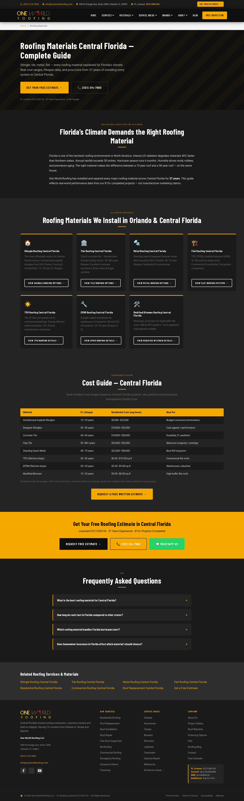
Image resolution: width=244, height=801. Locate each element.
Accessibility (207, 795)
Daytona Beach (152, 758)
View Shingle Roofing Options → (46, 283)
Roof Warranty (195, 729)
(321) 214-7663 (28, 756)
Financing (105, 770)
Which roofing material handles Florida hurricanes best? (122, 629)
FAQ (190, 741)
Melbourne (149, 764)
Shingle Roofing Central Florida (41, 251)
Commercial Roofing (110, 752)
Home (93, 15)
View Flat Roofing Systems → (211, 283)
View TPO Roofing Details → (44, 340)
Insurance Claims (109, 764)
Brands (167, 15)
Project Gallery (195, 723)
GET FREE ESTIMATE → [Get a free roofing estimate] (210, 4)
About (182, 15)
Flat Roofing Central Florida (206, 251)
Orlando (148, 717)
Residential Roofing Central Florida (41, 688)
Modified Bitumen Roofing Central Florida (152, 314)
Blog (195, 15)
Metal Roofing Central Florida (150, 251)
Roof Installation (108, 729)
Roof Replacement (109, 723)
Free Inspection (215, 15)
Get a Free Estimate (186, 688)
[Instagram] (31, 771)
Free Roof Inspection (111, 741)
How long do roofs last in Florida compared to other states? (122, 615)
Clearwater (149, 752)
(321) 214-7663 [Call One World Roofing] (31, 4)
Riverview (149, 741)
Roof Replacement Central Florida (143, 688)
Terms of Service (190, 795)
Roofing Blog (194, 747)
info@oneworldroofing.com (59, 4)
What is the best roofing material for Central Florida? (122, 600)
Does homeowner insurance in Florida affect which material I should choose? (122, 644)
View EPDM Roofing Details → (101, 340)
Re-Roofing (105, 747)
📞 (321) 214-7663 (89, 87)
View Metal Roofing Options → (154, 283)
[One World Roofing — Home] (33, 15)
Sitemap (220, 795)
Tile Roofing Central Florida (96, 251)
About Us (193, 717)
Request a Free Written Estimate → (122, 494)
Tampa (147, 729)
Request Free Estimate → (83, 544)
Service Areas (148, 15)
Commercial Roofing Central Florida (93, 688)
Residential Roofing (110, 717)
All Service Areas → (154, 770)
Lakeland (149, 747)
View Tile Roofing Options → (100, 283)
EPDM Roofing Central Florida (97, 312)
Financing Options (197, 735)
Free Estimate (195, 758)
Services (108, 15)
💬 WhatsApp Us (167, 544)
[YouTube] (40, 771)
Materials (126, 15)
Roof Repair (106, 735)
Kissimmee (150, 723)
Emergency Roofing (110, 758)
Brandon (148, 735)
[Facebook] (23, 771)
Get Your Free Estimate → (44, 87)
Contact (192, 752)
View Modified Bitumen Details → (156, 340)
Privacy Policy (172, 795)
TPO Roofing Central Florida (39, 312)
